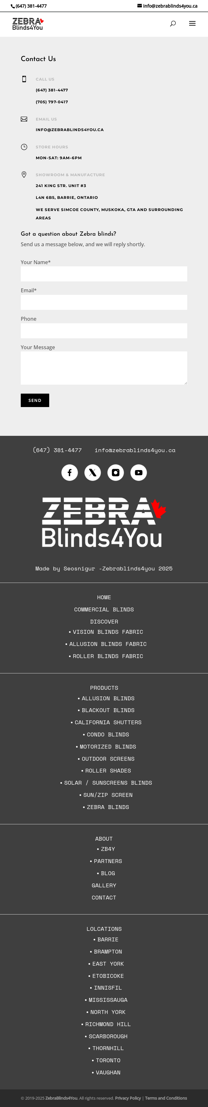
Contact (104, 897)
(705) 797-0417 (52, 101)
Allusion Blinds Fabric (108, 644)
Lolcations (104, 928)
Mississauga (108, 999)
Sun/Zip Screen (108, 794)
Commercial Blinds (104, 609)
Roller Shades (108, 770)
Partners (108, 861)
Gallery (104, 885)
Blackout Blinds (108, 710)
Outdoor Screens (108, 758)
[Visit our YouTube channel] (139, 473)
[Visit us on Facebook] (70, 473)
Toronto (108, 1060)
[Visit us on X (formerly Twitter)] (93, 473)
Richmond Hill (108, 1024)
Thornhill (108, 1048)
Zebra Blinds (108, 807)
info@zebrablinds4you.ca (135, 450)
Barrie (108, 939)
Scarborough (108, 1036)
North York (108, 1012)
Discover (104, 621)
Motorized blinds (108, 746)
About (104, 838)
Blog (108, 873)
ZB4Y (108, 848)
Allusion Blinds (108, 698)
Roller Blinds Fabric (108, 656)
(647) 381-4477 (31, 6)
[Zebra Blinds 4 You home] (104, 549)
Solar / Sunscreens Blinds (108, 782)
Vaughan (108, 1072)
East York (108, 963)
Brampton (108, 951)
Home (104, 597)
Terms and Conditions (166, 1098)
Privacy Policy (128, 1098)
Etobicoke (108, 975)
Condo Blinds (108, 734)
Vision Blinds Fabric (108, 631)
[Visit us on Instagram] (116, 473)
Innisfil (108, 987)
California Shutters (108, 722)
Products (104, 687)
